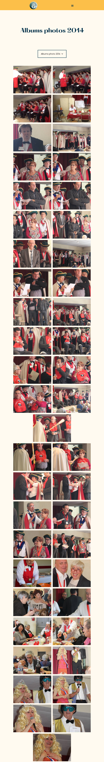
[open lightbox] (32, 79)
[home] (34, 5)
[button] (72, 5)
